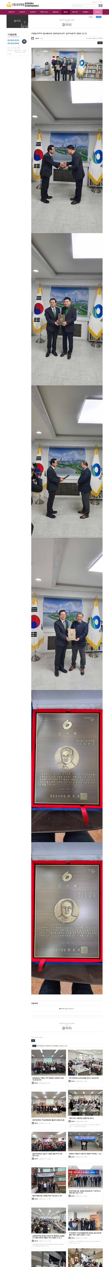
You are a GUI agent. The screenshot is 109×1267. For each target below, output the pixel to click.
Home (90, 17)
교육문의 (98, 12)
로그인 (100, 2)
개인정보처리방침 (54, 1257)
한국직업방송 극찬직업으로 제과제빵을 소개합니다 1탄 (52, 913)
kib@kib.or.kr (67, 1262)
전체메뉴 (85, 12)
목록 (100, 43)
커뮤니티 (75, 12)
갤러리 (66, 12)
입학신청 (33, 12)
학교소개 (11, 12)
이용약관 (45, 1257)
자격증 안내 (44, 12)
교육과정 (22, 12)
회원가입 (94, 2)
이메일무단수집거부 (67, 1257)
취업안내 (55, 12)
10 (79, 1245)
